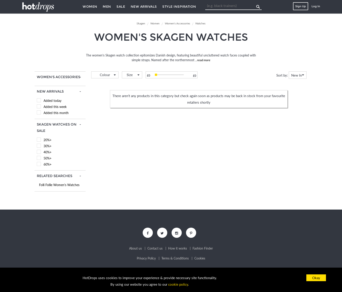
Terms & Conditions (175, 258)
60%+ (47, 164)
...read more (202, 60)
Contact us (155, 248)
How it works (177, 248)
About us (135, 248)
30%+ (47, 146)
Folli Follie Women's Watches (59, 185)
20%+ (47, 140)
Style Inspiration (179, 7)
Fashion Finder (203, 248)
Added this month (56, 113)
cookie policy (178, 284)
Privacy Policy (146, 258)
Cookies (199, 258)
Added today (52, 101)
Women (90, 7)
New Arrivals (144, 7)
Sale (120, 7)
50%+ (47, 158)
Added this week (55, 107)
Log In (316, 6)
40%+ (47, 152)
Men (107, 7)
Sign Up (300, 6)
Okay (316, 278)
